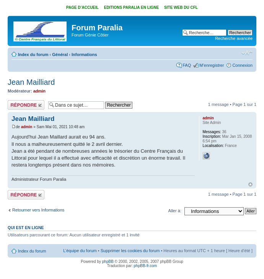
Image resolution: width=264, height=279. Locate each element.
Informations (84, 54)
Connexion (242, 65)
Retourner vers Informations (38, 210)
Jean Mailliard (31, 82)
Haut (250, 184)
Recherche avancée (234, 38)
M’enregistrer (211, 65)
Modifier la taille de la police (247, 53)
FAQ (187, 65)
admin (39, 91)
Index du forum (33, 54)
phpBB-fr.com (145, 266)
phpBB (108, 261)
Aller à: (174, 210)
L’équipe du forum (79, 250)
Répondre (26, 105)
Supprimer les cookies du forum (130, 250)
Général (60, 54)
